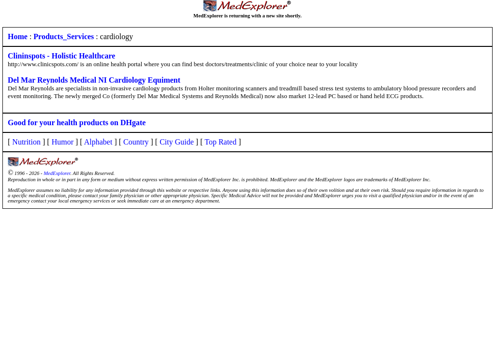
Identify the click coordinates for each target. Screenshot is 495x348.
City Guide (177, 142)
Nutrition (26, 142)
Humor (62, 142)
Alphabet (98, 142)
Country (135, 142)
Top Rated (220, 142)
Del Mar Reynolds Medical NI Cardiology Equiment (94, 80)
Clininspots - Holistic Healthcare (61, 56)
